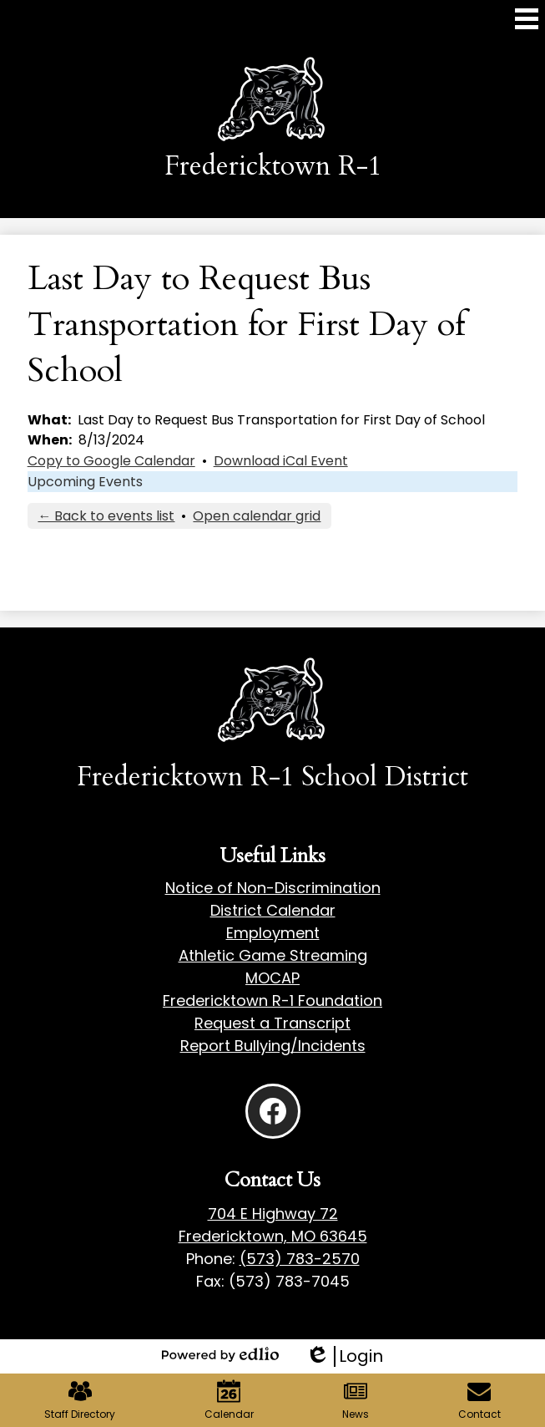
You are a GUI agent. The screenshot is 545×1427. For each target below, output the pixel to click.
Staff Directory (79, 1400)
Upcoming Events (85, 481)
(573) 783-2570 (300, 1258)
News (355, 1400)
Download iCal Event (281, 460)
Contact (479, 1400)
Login (344, 1356)
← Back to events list (106, 516)
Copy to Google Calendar (111, 460)
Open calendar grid (256, 516)
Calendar (229, 1400)
